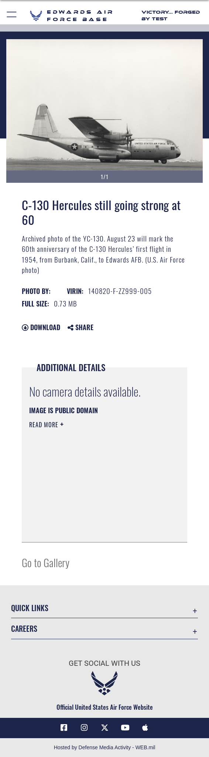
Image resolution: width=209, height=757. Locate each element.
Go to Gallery (45, 562)
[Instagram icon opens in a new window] (84, 727)
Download (41, 327)
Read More (44, 424)
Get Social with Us (104, 663)
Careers (24, 628)
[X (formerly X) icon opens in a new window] (104, 727)
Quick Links (29, 607)
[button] (12, 15)
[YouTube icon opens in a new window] (124, 727)
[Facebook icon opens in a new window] (63, 727)
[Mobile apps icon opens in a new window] (145, 727)
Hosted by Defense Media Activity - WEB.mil (104, 747)
